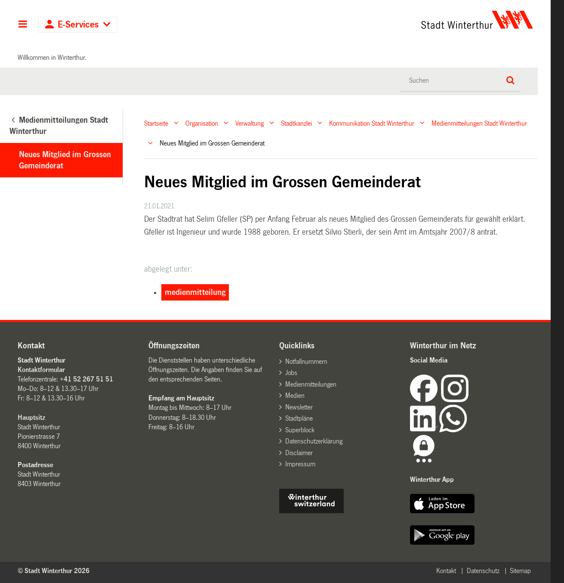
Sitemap (520, 570)
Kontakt (446, 570)
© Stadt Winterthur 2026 (53, 570)
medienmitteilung (195, 292)
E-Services (78, 25)
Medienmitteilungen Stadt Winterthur (479, 123)
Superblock (299, 430)
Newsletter (299, 407)
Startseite (156, 123)
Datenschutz (483, 570)
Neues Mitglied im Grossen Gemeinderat (65, 160)
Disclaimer (299, 452)
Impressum (300, 464)
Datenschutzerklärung (313, 441)
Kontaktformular (41, 369)
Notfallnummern (306, 361)
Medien (295, 395)
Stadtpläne (299, 418)
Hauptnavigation (23, 25)
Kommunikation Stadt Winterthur (371, 123)
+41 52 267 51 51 (86, 379)
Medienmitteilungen (310, 384)
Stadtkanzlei (296, 123)
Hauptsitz (31, 417)
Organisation (201, 123)
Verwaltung (249, 123)
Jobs (291, 372)
